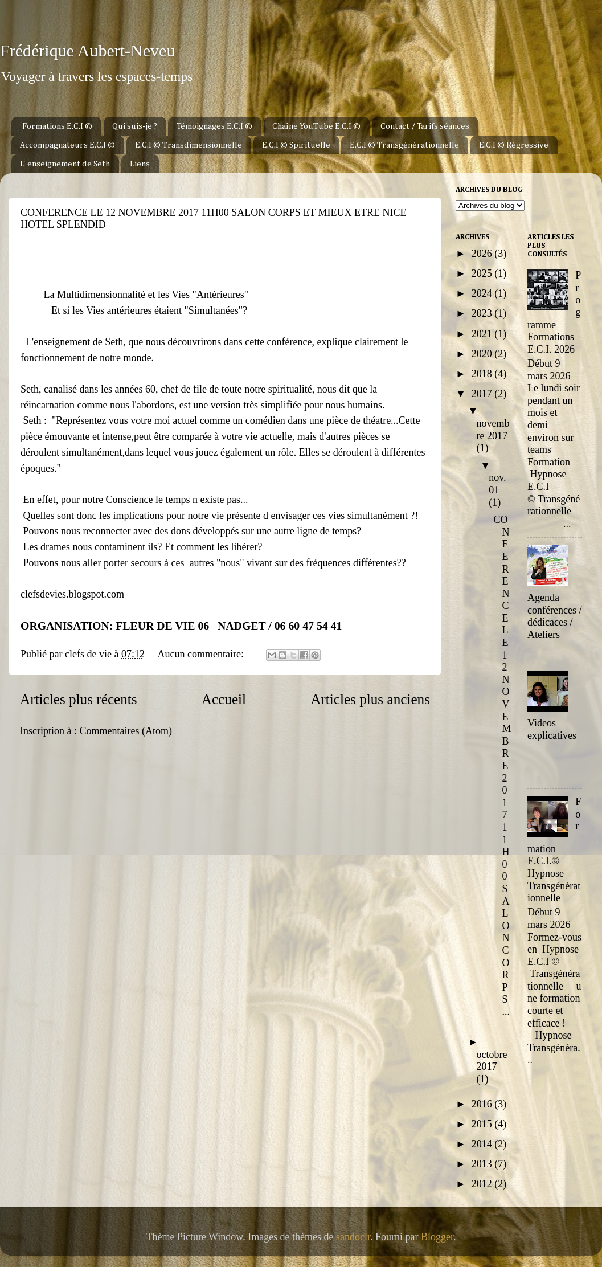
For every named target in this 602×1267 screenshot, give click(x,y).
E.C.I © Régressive (513, 145)
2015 (483, 1124)
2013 (483, 1164)
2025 (483, 273)
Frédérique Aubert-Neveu (87, 50)
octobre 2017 (492, 1061)
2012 (483, 1184)
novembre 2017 (493, 430)
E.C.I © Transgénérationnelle (404, 145)
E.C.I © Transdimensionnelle (188, 145)
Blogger (437, 1237)
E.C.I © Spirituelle (296, 145)
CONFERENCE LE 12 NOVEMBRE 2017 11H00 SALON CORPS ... (502, 765)
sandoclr (353, 1237)
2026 (483, 253)
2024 (483, 293)
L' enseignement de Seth (65, 164)
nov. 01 (497, 484)
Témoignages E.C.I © (214, 126)
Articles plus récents (78, 699)
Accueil (224, 699)
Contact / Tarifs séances (424, 126)
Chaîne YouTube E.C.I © (316, 126)
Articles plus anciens (370, 699)
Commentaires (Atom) (125, 731)
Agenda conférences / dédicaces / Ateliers (554, 616)
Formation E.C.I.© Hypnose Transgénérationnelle (554, 850)
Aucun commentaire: (201, 654)
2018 (483, 373)
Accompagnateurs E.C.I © (67, 145)
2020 (483, 353)
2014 (483, 1144)
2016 (483, 1104)
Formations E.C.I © (57, 126)
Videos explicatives (551, 729)
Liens (140, 164)
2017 (483, 393)
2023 (483, 313)
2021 (483, 334)
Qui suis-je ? (134, 126)
